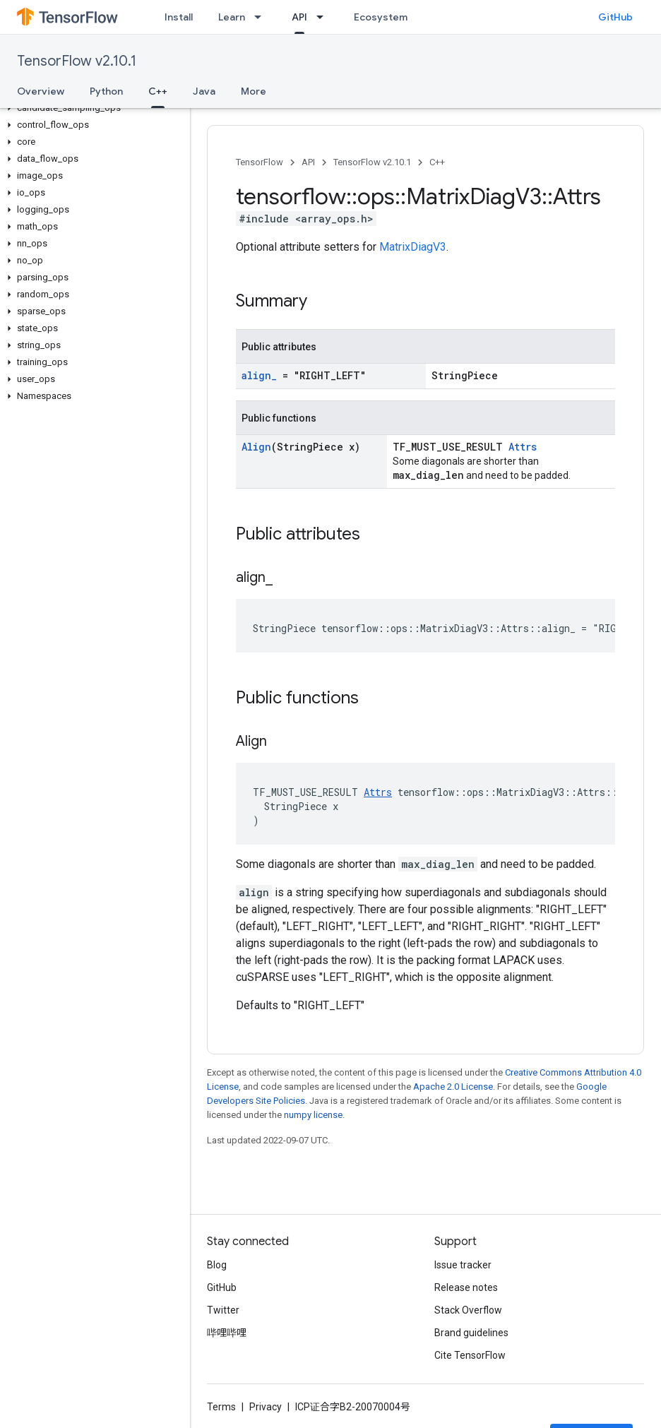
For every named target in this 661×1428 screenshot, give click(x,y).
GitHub (615, 17)
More (253, 91)
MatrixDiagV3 (412, 247)
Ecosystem (380, 17)
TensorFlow (259, 162)
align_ (259, 375)
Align (256, 446)
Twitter (223, 1310)
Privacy (265, 1406)
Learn (231, 17)
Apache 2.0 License (453, 1086)
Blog (217, 1265)
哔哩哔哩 (226, 1332)
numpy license (313, 1114)
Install (179, 17)
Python (106, 91)
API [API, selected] (299, 17)
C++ (437, 162)
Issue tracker (463, 1265)
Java (204, 91)
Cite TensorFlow (470, 1355)
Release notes (466, 1287)
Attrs (522, 446)
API (308, 162)
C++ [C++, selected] (157, 91)
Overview (40, 91)
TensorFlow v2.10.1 (76, 61)
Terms (221, 1406)
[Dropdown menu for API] (324, 17)
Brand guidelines (471, 1332)
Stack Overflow (468, 1310)
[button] (92, 108)
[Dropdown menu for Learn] (262, 17)
